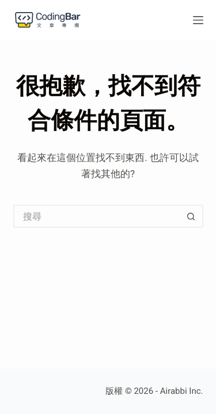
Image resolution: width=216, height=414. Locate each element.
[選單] (198, 20)
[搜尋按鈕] (191, 216)
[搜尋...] (96, 216)
